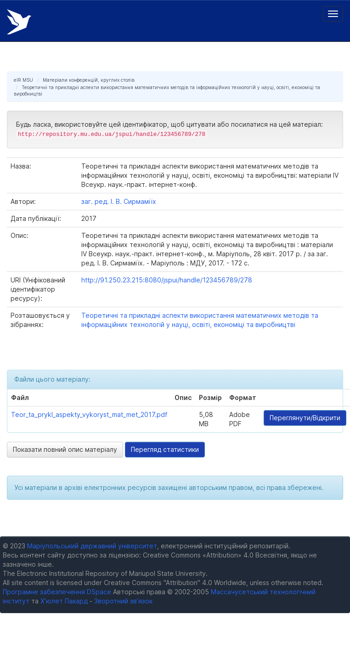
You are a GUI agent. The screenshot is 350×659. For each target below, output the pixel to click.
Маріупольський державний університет (92, 546)
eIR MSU (23, 80)
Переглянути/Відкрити (305, 418)
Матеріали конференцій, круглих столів (89, 80)
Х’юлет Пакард (64, 601)
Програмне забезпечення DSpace (57, 592)
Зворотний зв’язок (123, 601)
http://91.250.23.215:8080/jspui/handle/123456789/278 (166, 280)
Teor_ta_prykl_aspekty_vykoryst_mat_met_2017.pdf (89, 414)
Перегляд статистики (165, 449)
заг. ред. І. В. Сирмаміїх (118, 201)
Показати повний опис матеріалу (65, 449)
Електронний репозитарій (19, 21)
